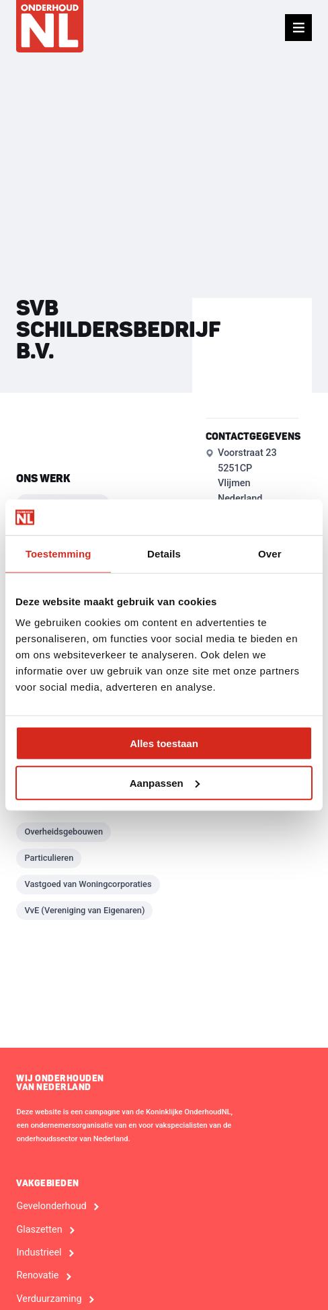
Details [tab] (164, 553)
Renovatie (37, 1275)
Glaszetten (39, 1230)
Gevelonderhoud (51, 1206)
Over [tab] (270, 553)
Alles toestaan (164, 743)
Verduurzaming (48, 1299)
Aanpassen (165, 782)
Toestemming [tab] (58, 553)
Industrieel (38, 1253)
